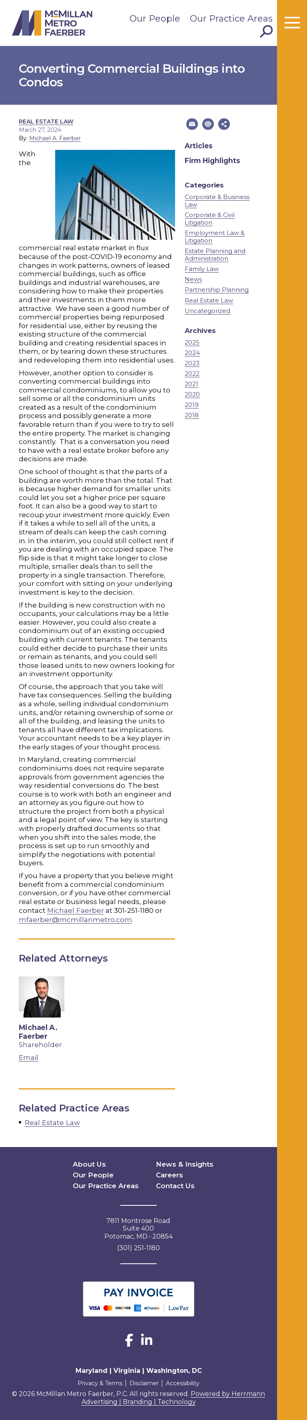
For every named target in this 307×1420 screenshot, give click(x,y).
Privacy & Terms (98, 1380)
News (193, 279)
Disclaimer (144, 1380)
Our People (155, 18)
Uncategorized (207, 310)
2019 (192, 404)
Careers (169, 1173)
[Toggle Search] (266, 31)
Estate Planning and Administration (215, 254)
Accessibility (184, 1380)
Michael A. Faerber (55, 138)
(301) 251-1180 (138, 1245)
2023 (192, 362)
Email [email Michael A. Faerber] (28, 1057)
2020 (192, 394)
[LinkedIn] (146, 1340)
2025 (192, 342)
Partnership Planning (217, 289)
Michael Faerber (75, 910)
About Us (88, 1163)
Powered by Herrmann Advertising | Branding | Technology (173, 1395)
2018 (192, 414)
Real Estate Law (46, 121)
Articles (199, 145)
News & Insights (182, 1163)
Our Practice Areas (231, 18)
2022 (192, 373)
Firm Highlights (212, 160)
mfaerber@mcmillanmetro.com (75, 919)
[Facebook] (129, 1340)
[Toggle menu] (292, 23)
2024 (192, 352)
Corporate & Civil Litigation (210, 218)
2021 (191, 383)
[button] (191, 123)
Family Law (202, 268)
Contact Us (174, 1183)
